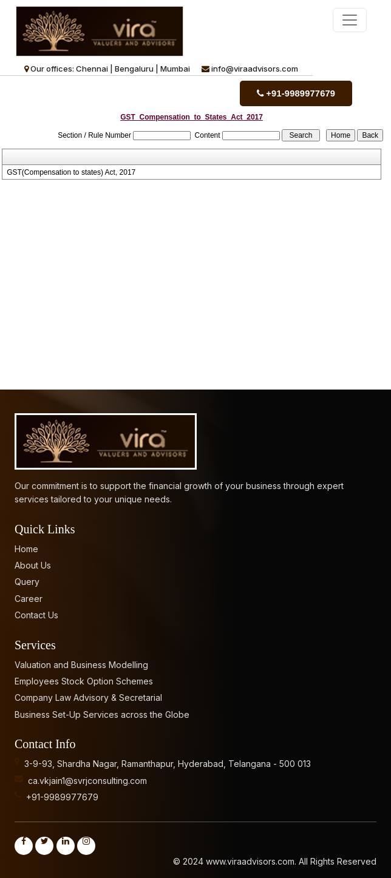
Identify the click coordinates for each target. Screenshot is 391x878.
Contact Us (36, 614)
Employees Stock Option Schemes (84, 679)
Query (27, 580)
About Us (33, 563)
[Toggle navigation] (350, 20)
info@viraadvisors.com (254, 68)
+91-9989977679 (300, 93)
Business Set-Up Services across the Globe (102, 712)
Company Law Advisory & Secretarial (88, 696)
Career (28, 597)
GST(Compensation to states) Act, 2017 (71, 171)
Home (26, 547)
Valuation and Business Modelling (81, 663)
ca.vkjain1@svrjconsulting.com (87, 779)
